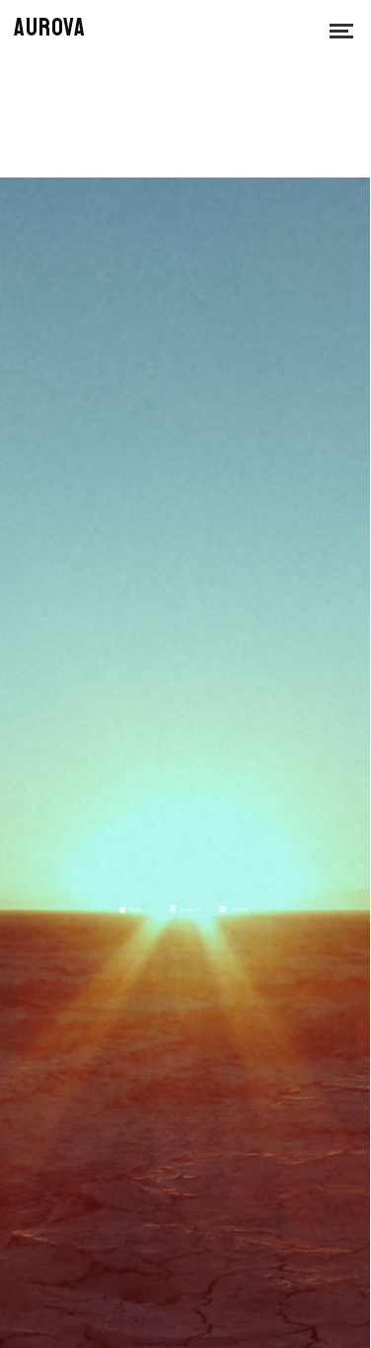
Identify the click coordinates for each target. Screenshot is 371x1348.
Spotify (240, 909)
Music (135, 909)
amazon (190, 909)
